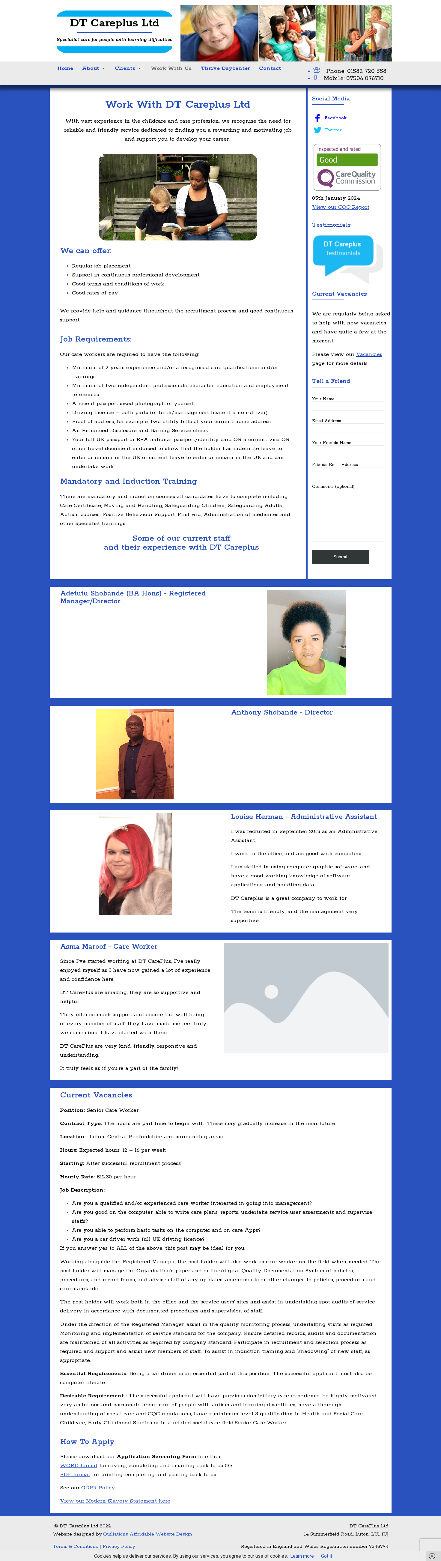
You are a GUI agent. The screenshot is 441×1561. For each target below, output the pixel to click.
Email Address (348, 425)
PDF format (75, 1474)
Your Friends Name (348, 447)
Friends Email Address (348, 469)
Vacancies (369, 354)
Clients (128, 68)
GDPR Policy (98, 1488)
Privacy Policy (119, 1546)
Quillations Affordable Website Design (147, 1534)
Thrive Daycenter (225, 68)
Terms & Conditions (75, 1546)
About (94, 68)
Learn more (302, 1556)
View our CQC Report (340, 207)
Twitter (327, 130)
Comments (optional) (348, 513)
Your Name (348, 403)
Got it (326, 1556)
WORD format (78, 1465)
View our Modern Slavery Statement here (115, 1501)
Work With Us (171, 68)
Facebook (330, 118)
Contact (270, 68)
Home (65, 68)
